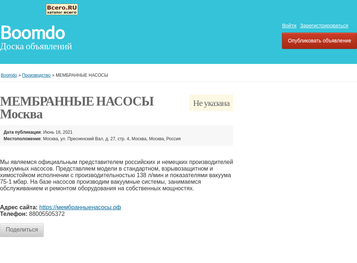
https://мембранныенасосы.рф (80, 207)
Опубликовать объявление (319, 40)
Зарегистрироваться (324, 25)
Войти (289, 25)
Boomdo (32, 33)
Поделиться (22, 229)
